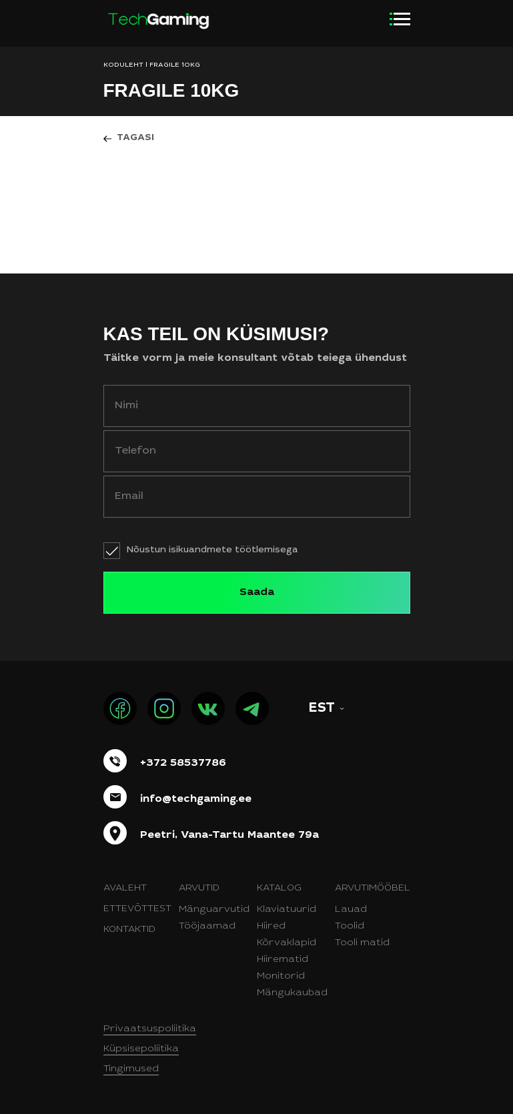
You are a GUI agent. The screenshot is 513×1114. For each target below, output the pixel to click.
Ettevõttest (137, 909)
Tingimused (131, 1069)
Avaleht (125, 888)
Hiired (271, 926)
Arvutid (199, 888)
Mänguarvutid (214, 910)
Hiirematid (282, 960)
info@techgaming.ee (195, 799)
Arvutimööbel (372, 888)
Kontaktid (129, 930)
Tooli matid (362, 943)
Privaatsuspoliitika (149, 1029)
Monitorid (281, 976)
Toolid (349, 926)
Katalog (279, 888)
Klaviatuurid (286, 910)
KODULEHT (123, 65)
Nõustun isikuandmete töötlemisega (212, 550)
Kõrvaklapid (286, 943)
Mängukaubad (292, 993)
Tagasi (135, 138)
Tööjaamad (207, 926)
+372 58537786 (183, 763)
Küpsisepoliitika (141, 1049)
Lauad (351, 910)
